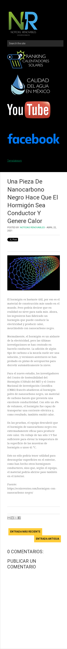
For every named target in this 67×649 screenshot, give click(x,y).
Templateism (14, 160)
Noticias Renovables (32, 227)
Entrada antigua (47, 538)
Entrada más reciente (25, 531)
